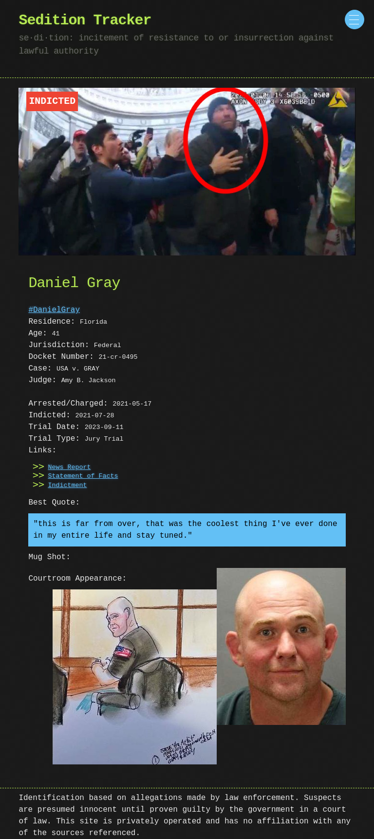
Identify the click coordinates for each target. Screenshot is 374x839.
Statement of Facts (83, 476)
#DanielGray (54, 310)
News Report (69, 467)
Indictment (67, 485)
